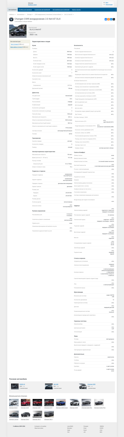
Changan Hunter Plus (100, 403)
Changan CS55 (37, 403)
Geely (68, 430)
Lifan (101, 430)
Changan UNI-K (25, 415)
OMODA (102, 426)
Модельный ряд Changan (18, 396)
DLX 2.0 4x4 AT (68, 14)
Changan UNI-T (37, 415)
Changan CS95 (91, 384)
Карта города (76, 9)
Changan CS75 (49, 403)
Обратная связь (39, 428)
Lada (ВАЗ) (70, 426)
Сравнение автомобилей (42, 9)
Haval (85, 430)
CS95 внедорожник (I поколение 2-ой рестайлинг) (48, 14)
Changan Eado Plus (87, 403)
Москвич (69, 428)
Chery (84, 428)
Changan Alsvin (14, 403)
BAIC (101, 432)
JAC (84, 432)
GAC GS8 (56, 384)
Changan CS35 (25, 403)
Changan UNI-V (49, 415)
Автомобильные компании (61, 9)
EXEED (101, 428)
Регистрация (109, 4)
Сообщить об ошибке (40, 426)
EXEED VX (22, 384)
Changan (29, 14)
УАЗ (68, 432)
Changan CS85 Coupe (62, 403)
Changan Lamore (14, 415)
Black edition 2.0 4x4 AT (16, 47)
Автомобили (12, 9)
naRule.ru (11, 14)
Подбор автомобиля (25, 9)
